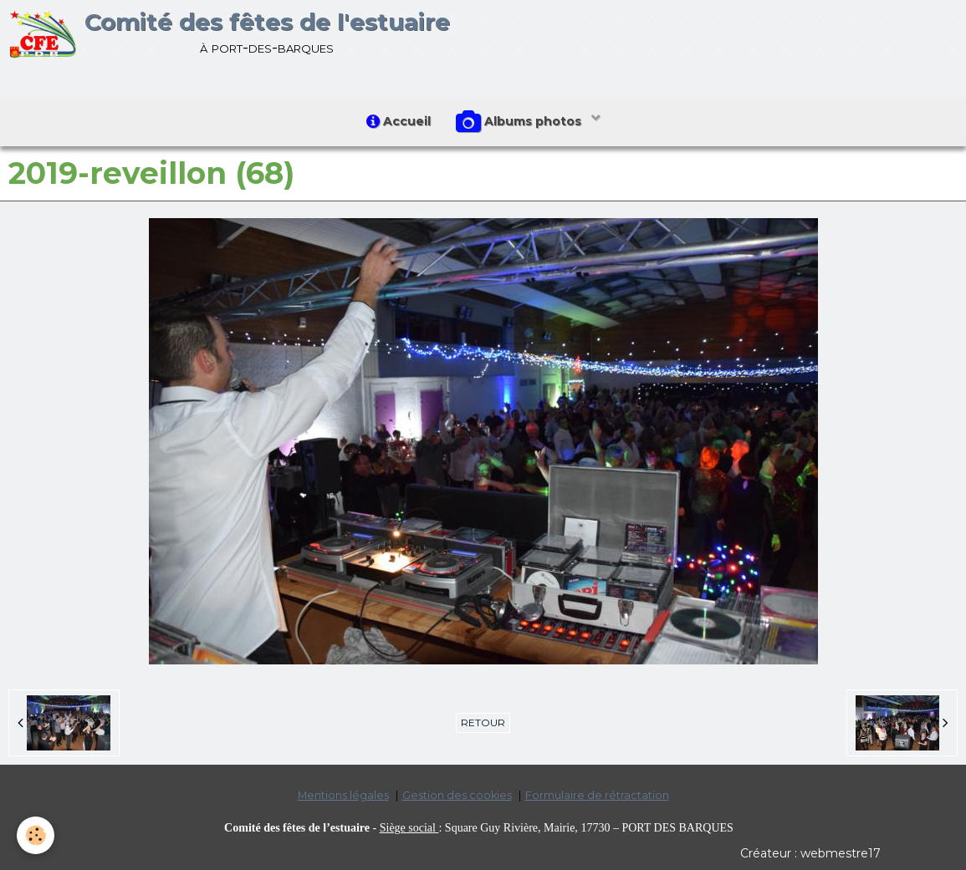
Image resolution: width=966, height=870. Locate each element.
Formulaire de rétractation (597, 795)
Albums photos (520, 122)
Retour (483, 722)
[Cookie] (35, 835)
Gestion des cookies (457, 795)
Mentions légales (343, 795)
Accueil (398, 121)
